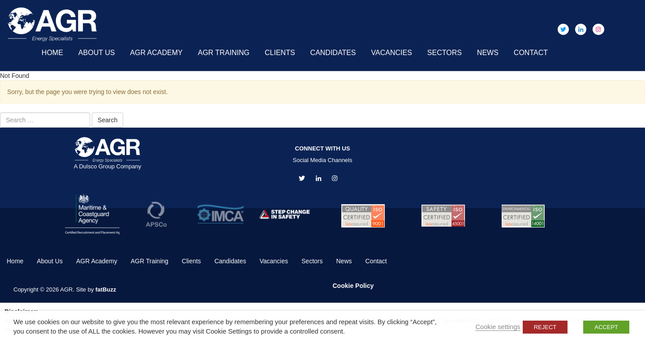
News (488, 52)
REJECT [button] (545, 327)
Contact (531, 52)
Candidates (333, 52)
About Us (96, 52)
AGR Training (223, 52)
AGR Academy (156, 52)
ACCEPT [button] (606, 327)
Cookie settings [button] (497, 326)
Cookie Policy (353, 285)
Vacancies (391, 52)
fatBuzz (105, 289)
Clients (280, 52)
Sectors (444, 52)
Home (52, 52)
